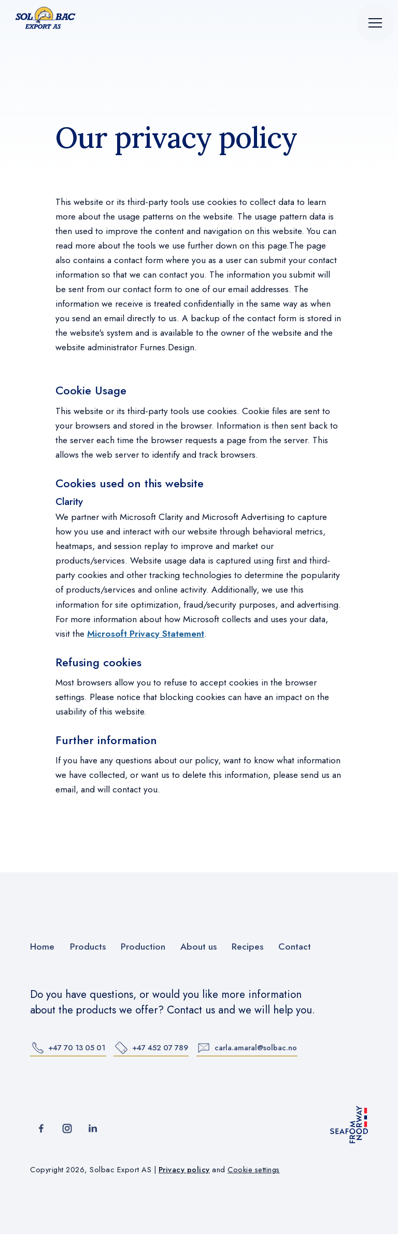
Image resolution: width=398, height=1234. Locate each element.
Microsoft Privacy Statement (145, 633)
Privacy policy (184, 1169)
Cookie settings (254, 1169)
